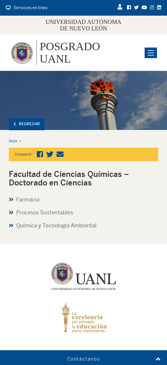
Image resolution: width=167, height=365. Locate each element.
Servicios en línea (26, 7)
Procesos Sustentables (44, 212)
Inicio (13, 141)
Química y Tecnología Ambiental (56, 225)
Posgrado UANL (70, 52)
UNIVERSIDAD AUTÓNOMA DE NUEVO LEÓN (83, 25)
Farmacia (27, 199)
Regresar (27, 124)
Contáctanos (83, 359)
